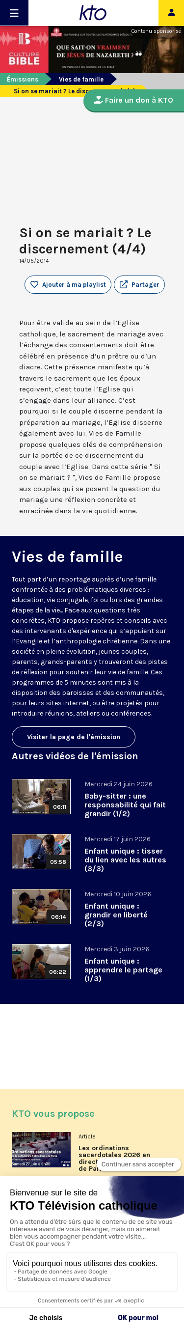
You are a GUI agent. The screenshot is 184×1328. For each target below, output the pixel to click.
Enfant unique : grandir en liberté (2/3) (116, 914)
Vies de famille (81, 79)
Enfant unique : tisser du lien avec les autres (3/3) (125, 859)
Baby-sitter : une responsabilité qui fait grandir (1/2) (125, 804)
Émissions (22, 79)
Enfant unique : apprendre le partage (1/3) (123, 969)
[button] (139, 285)
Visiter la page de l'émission (73, 737)
